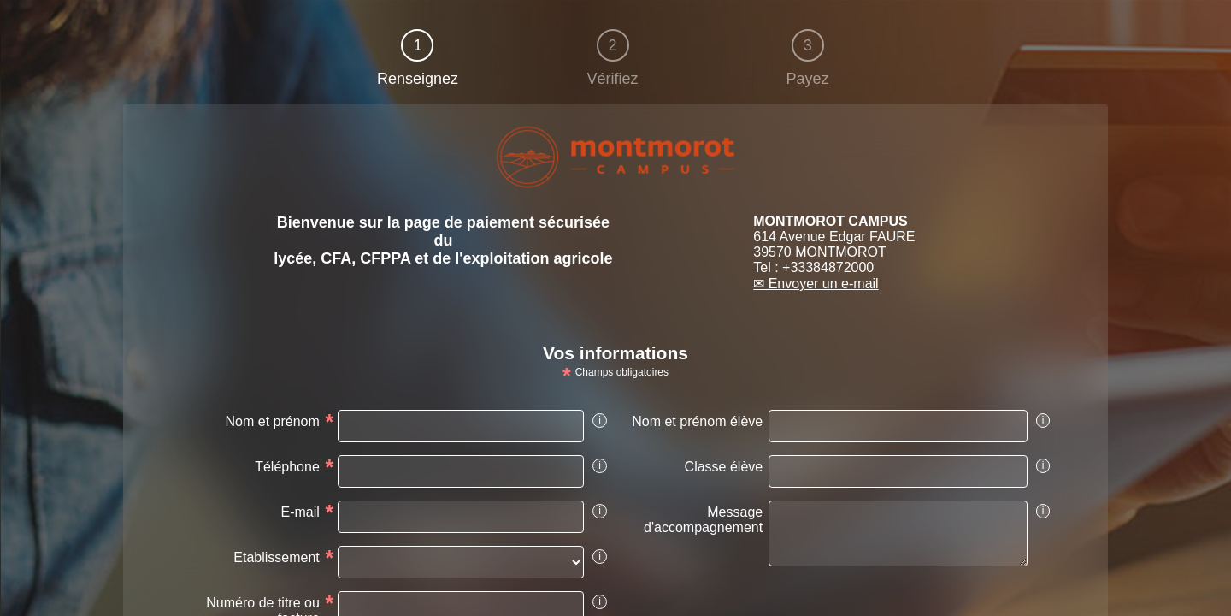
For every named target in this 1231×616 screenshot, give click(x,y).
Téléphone (287, 466)
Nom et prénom (273, 421)
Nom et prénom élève (697, 421)
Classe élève (724, 466)
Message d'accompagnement (703, 520)
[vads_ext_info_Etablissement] (461, 562)
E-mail (299, 512)
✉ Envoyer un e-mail (815, 283)
